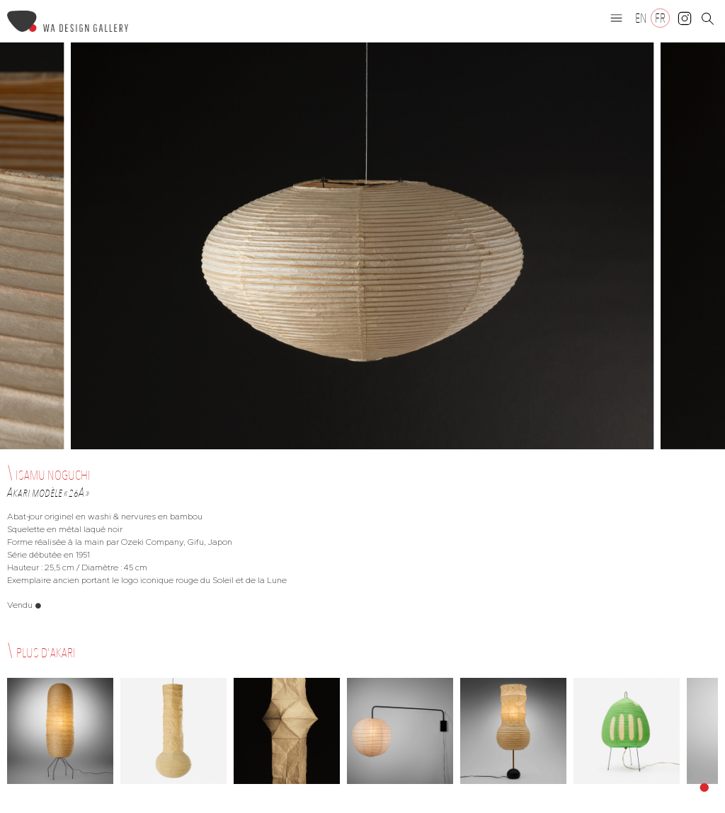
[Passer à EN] (641, 18)
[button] (616, 17)
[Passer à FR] (660, 18)
